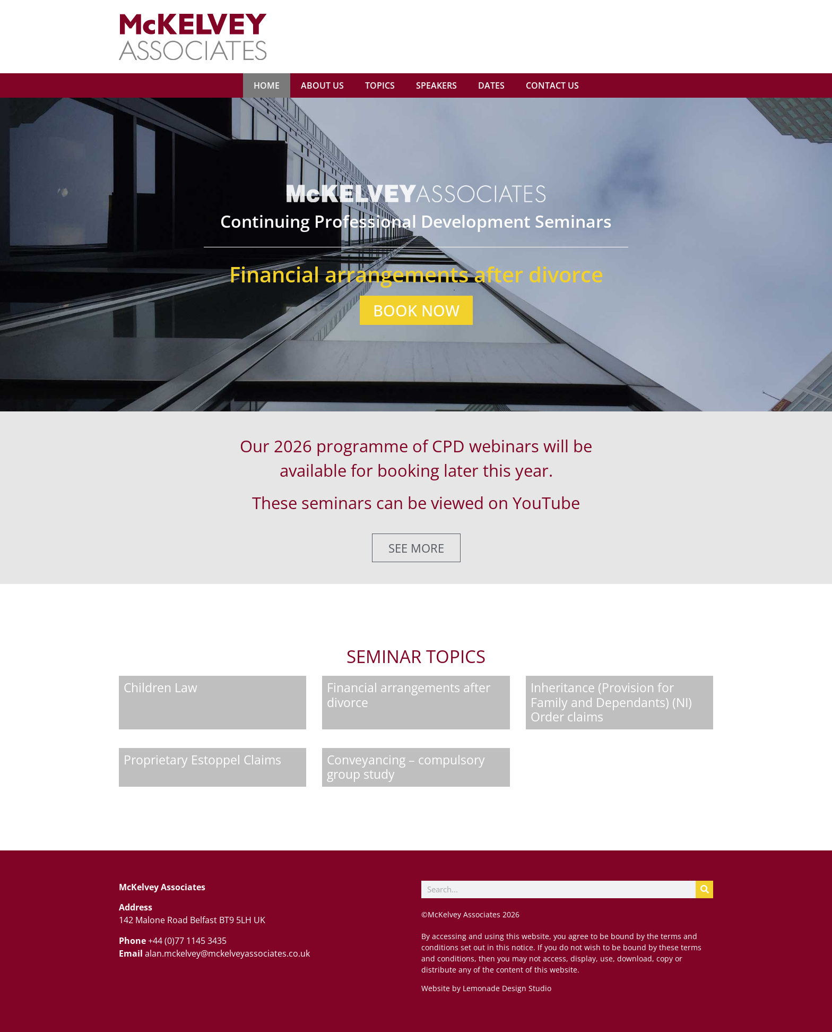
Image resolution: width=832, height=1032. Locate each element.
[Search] (704, 889)
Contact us (552, 85)
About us (322, 85)
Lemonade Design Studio (506, 988)
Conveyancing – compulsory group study (406, 767)
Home (267, 85)
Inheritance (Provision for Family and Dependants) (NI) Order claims (611, 702)
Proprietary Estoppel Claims (202, 759)
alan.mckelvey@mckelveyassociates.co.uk (227, 953)
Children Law (160, 687)
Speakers (436, 85)
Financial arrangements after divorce (408, 695)
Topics (380, 85)
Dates (491, 85)
